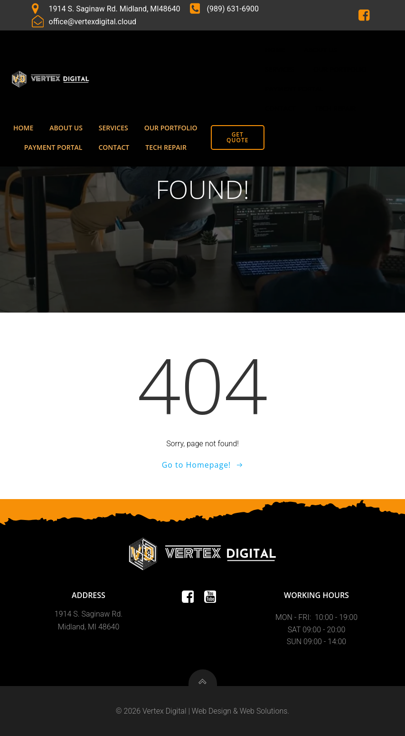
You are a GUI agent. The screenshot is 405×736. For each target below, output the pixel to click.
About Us (320, 49)
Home (275, 49)
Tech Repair (335, 108)
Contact (280, 108)
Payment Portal (294, 88)
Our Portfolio (340, 69)
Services (279, 69)
